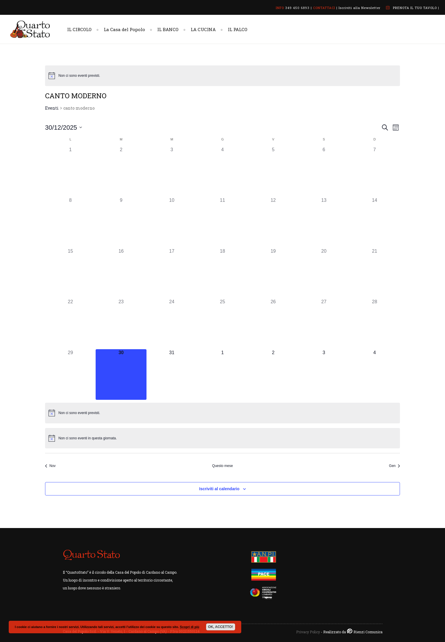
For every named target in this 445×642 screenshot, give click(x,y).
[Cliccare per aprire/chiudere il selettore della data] (63, 127)
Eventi (52, 108)
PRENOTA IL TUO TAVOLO (415, 8)
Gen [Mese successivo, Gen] (394, 466)
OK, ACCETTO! (220, 627)
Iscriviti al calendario (219, 488)
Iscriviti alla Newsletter (359, 8)
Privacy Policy (308, 631)
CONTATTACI (324, 8)
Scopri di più (189, 627)
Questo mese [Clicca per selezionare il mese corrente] (222, 466)
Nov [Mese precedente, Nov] (50, 466)
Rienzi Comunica (368, 631)
